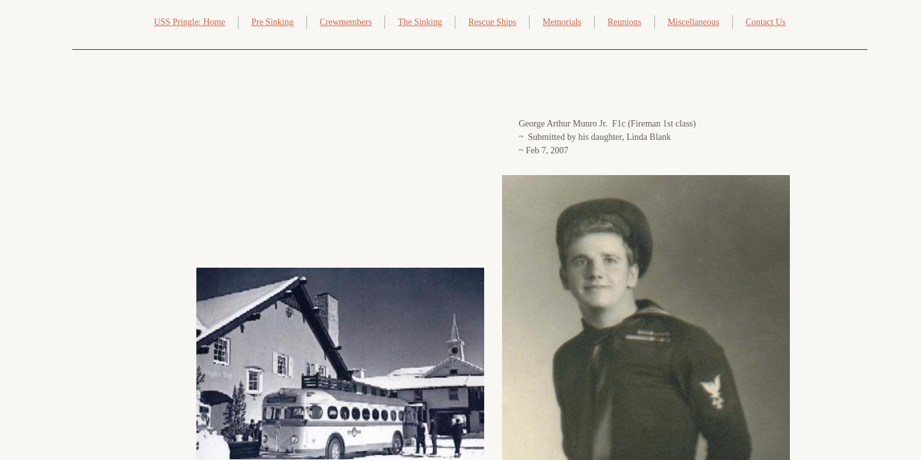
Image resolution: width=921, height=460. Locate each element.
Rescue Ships (492, 22)
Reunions (625, 22)
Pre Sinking (272, 22)
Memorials (561, 22)
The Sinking (420, 22)
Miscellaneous (694, 22)
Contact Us (766, 22)
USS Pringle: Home (189, 22)
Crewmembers (346, 22)
